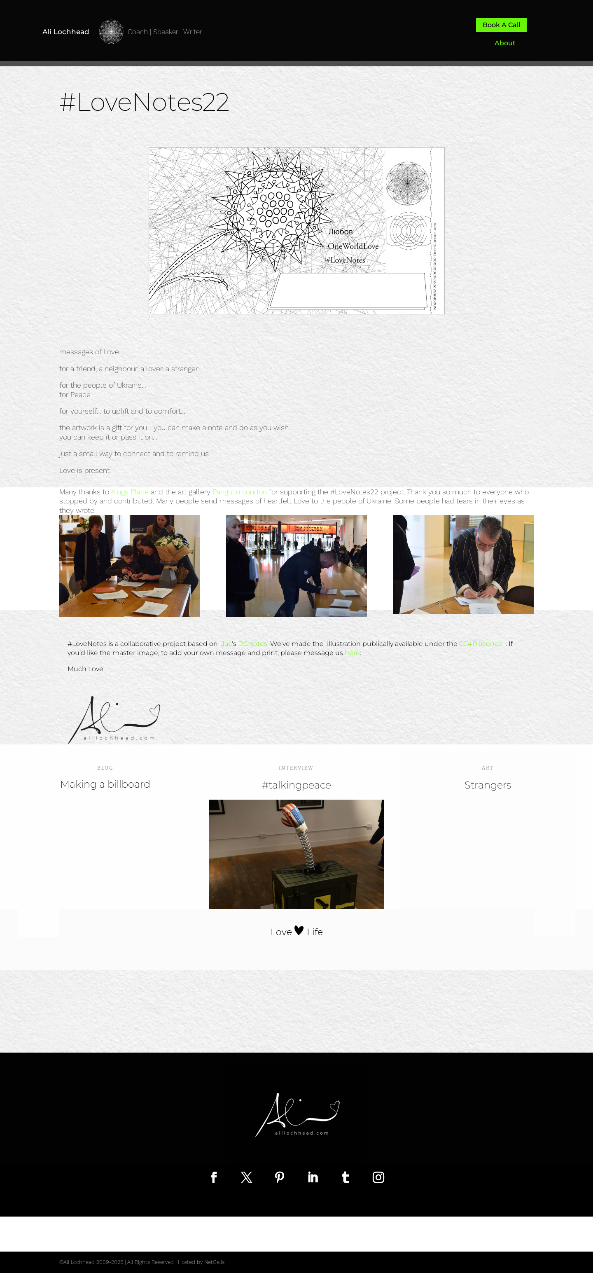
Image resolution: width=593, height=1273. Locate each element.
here (352, 653)
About (505, 43)
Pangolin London (239, 491)
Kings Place (130, 491)
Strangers (488, 785)
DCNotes (252, 644)
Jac (226, 644)
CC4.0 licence (481, 644)
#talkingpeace (296, 785)
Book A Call (501, 25)
